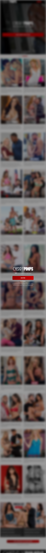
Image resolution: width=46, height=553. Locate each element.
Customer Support (30, 285)
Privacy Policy (23, 283)
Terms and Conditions (30, 283)
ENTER (23, 278)
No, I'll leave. (23, 281)
